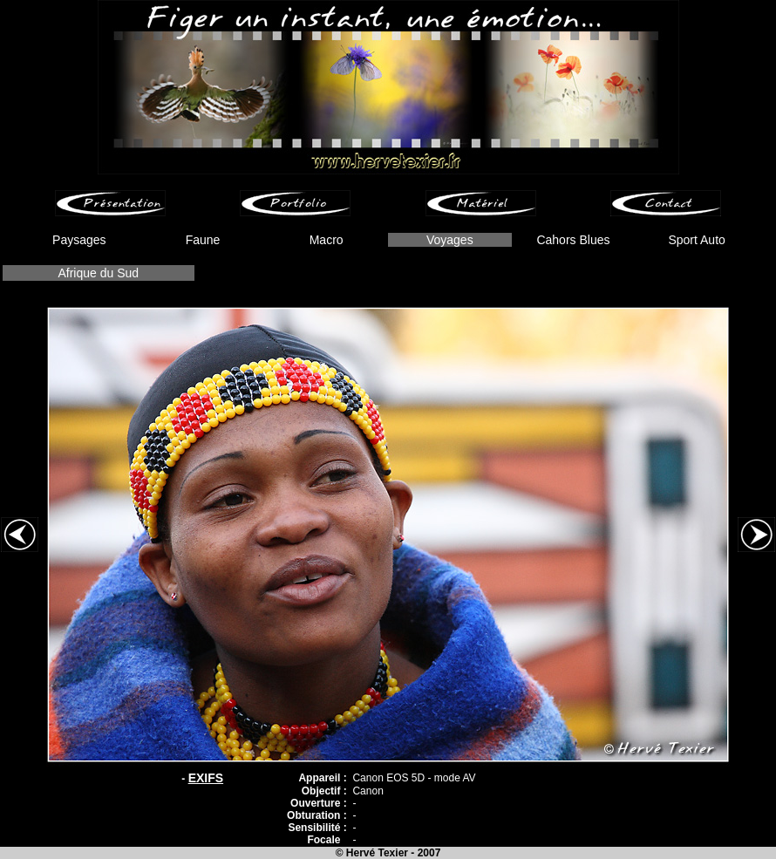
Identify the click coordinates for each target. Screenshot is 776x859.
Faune (203, 240)
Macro (327, 240)
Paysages (79, 240)
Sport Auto (696, 240)
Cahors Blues (572, 240)
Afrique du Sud (98, 273)
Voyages (449, 240)
